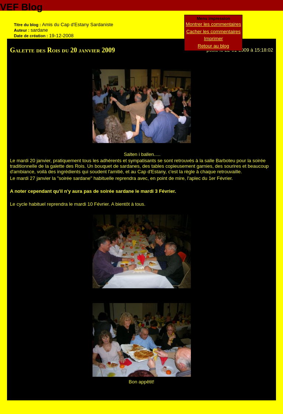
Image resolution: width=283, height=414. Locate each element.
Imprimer (213, 38)
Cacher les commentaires (213, 31)
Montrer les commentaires (213, 24)
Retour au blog (213, 46)
